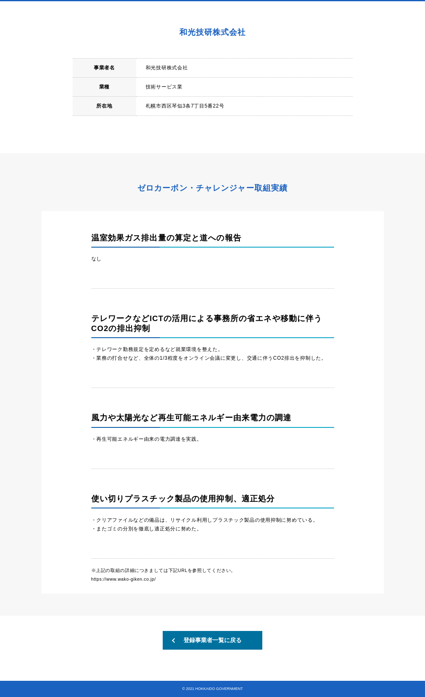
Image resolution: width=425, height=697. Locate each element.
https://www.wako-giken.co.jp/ (123, 579)
